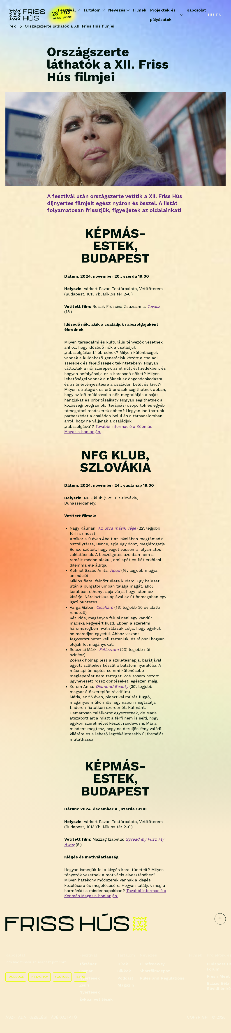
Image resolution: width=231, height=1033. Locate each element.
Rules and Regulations (162, 978)
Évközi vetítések (96, 999)
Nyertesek (89, 978)
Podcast (125, 978)
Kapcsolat (196, 10)
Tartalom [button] (93, 10)
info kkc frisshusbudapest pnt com (36, 962)
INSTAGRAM (39, 976)
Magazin (125, 985)
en (219, 14)
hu (211, 14)
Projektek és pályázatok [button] (166, 14)
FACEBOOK (15, 976)
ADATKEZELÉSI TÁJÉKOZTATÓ (47, 1017)
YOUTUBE (62, 976)
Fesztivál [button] (68, 10)
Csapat (86, 970)
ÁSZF (10, 1017)
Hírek (122, 964)
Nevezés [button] (118, 10)
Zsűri (84, 985)
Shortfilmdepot (155, 970)
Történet (88, 964)
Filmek (139, 10)
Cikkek (124, 970)
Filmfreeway (152, 964)
